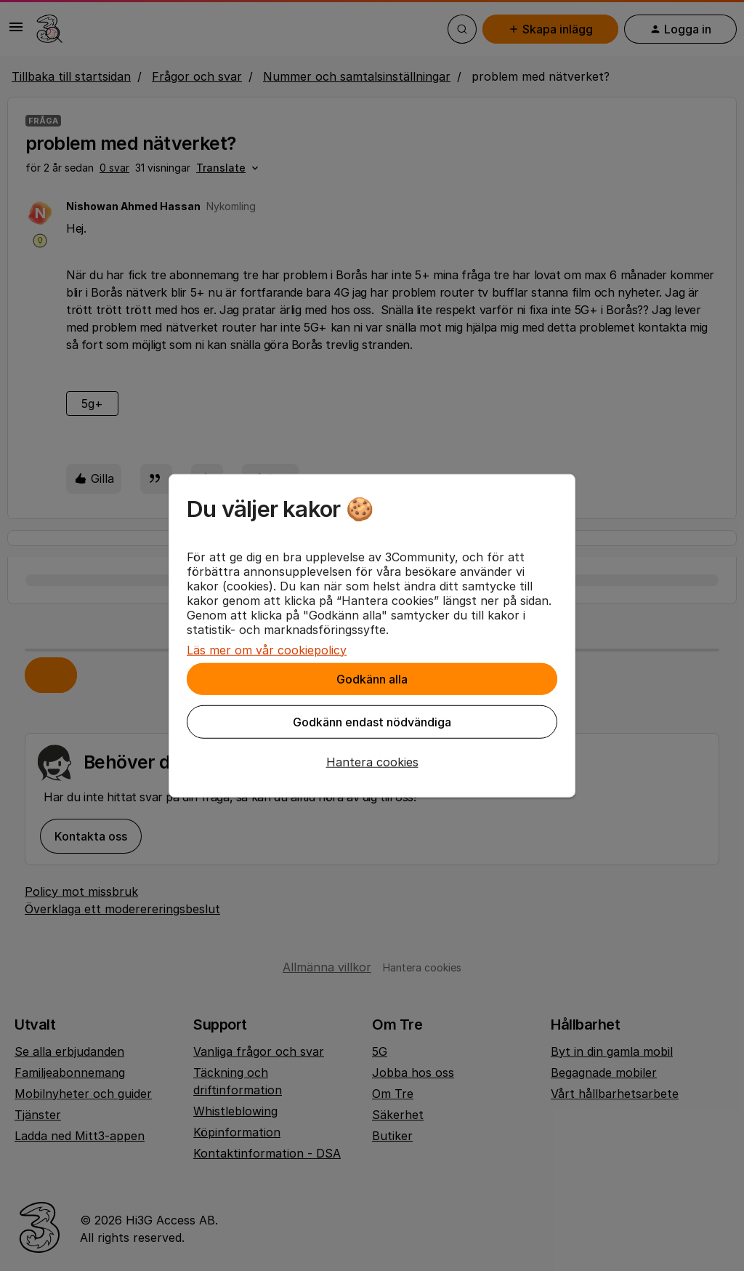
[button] (372, 761)
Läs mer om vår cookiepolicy (267, 649)
